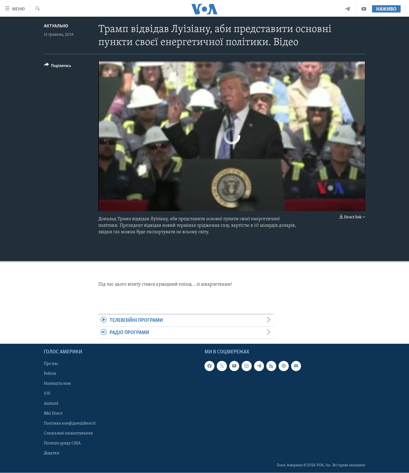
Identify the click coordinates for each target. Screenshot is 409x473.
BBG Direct (53, 413)
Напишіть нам (57, 384)
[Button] (57, 66)
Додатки (51, 453)
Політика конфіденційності (70, 423)
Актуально (56, 26)
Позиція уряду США (62, 443)
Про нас (51, 364)
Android (51, 404)
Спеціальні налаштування (68, 433)
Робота (50, 374)
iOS (47, 394)
